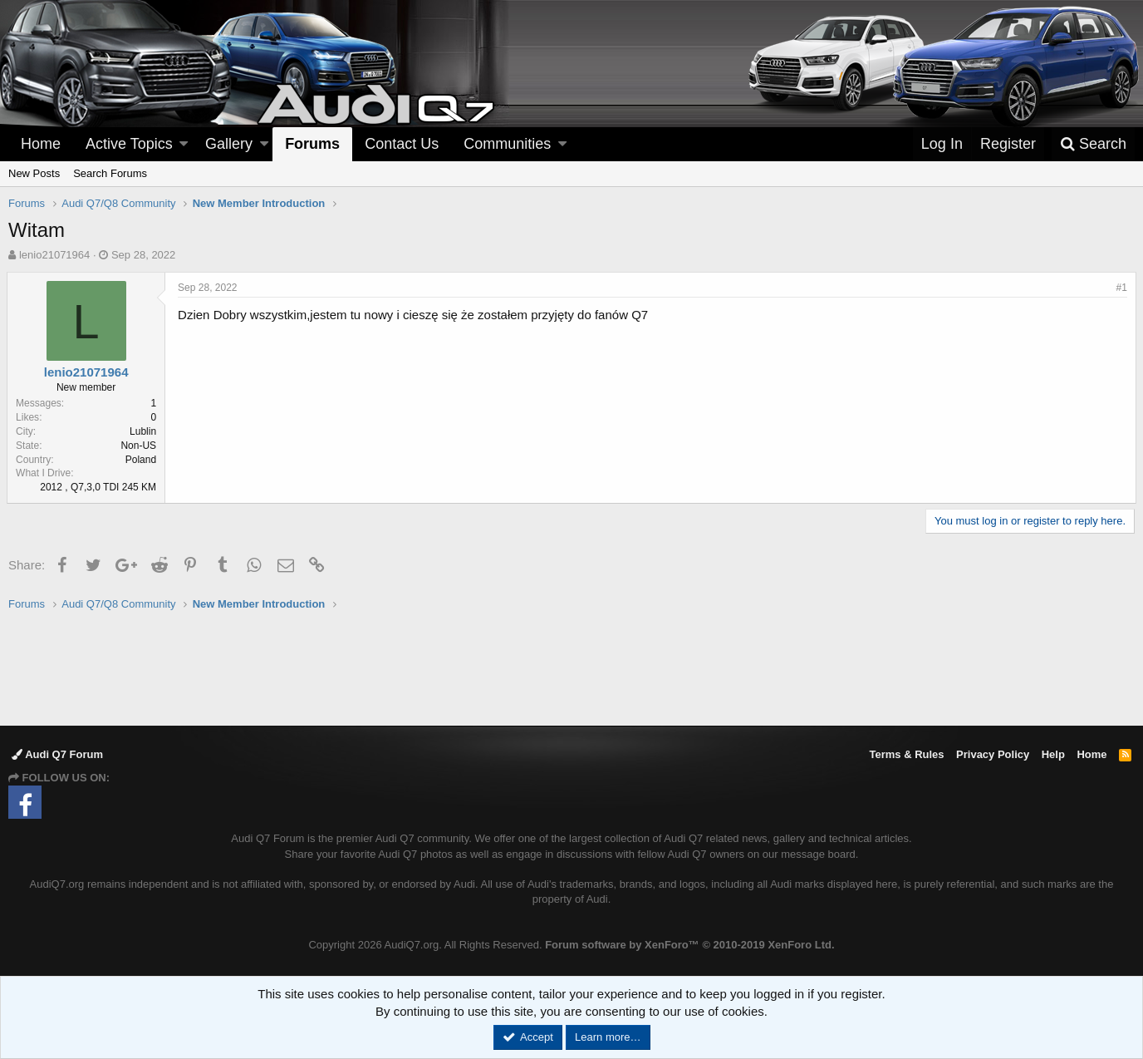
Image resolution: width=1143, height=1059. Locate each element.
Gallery (229, 143)
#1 (1120, 287)
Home (41, 143)
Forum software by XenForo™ (689, 944)
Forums (312, 143)
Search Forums (110, 173)
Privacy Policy (992, 754)
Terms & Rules (906, 754)
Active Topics (129, 143)
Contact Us (402, 143)
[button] (183, 144)
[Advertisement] (571, 667)
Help (1053, 754)
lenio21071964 (54, 255)
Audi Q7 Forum (57, 754)
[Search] (1093, 144)
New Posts (34, 173)
